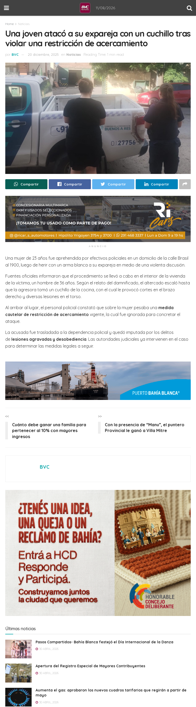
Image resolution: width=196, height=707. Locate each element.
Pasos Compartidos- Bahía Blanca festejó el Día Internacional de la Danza (104, 642)
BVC (15, 54)
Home (9, 24)
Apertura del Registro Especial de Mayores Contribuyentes (90, 666)
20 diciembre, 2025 (43, 54)
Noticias (24, 24)
